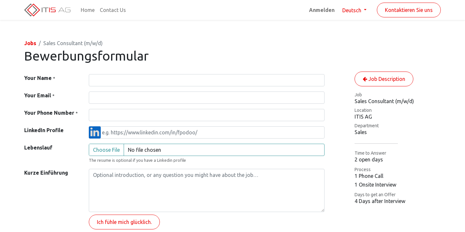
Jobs (30, 43)
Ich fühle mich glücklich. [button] (124, 222)
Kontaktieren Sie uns (409, 10)
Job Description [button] (384, 79)
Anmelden (322, 10)
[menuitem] (87, 10)
